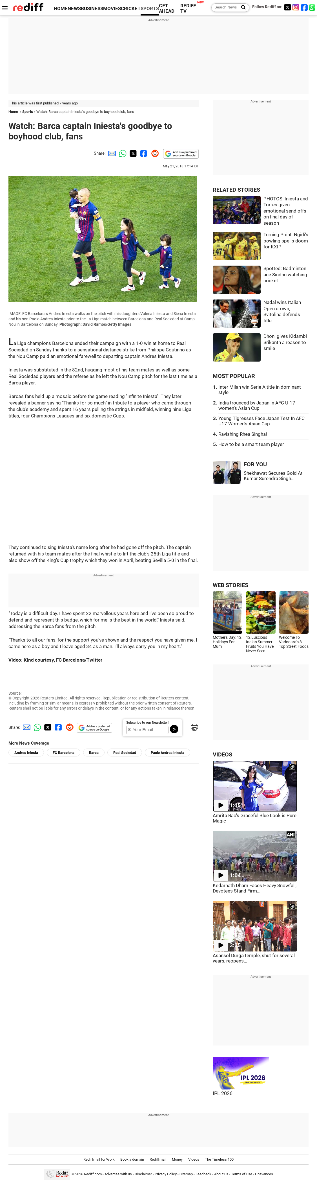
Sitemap (186, 1174)
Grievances (264, 1174)
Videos (193, 1159)
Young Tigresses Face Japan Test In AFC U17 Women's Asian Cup (261, 421)
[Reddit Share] (153, 153)
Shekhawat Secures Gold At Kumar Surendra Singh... (273, 476)
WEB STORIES (230, 585)
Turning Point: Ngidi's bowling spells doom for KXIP (285, 241)
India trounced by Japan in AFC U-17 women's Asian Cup (256, 405)
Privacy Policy (166, 1174)
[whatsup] (313, 7)
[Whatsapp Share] (121, 153)
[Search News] (241, 7)
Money (177, 1159)
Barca (94, 753)
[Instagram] (296, 7)
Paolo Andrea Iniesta (167, 753)
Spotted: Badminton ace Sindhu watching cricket (285, 274)
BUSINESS (92, 8)
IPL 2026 (222, 1093)
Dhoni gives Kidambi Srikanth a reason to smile (285, 342)
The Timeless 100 (219, 1159)
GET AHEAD (166, 8)
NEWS (74, 8)
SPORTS (150, 8)
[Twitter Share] (132, 153)
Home (13, 112)
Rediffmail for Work (99, 1159)
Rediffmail (158, 1159)
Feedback (203, 1174)
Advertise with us (118, 1174)
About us (221, 1174)
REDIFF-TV (189, 8)
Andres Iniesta (26, 753)
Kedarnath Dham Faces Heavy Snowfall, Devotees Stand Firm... (254, 888)
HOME (61, 8)
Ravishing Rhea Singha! (242, 434)
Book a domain (132, 1159)
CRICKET (131, 8)
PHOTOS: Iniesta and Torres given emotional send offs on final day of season (285, 211)
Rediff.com (93, 1174)
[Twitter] (287, 7)
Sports (27, 112)
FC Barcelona (63, 753)
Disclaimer (143, 1174)
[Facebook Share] (143, 153)
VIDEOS (222, 754)
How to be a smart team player (251, 444)
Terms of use (241, 1174)
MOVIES (112, 8)
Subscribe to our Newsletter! (147, 723)
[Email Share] (111, 153)
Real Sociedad (124, 753)
